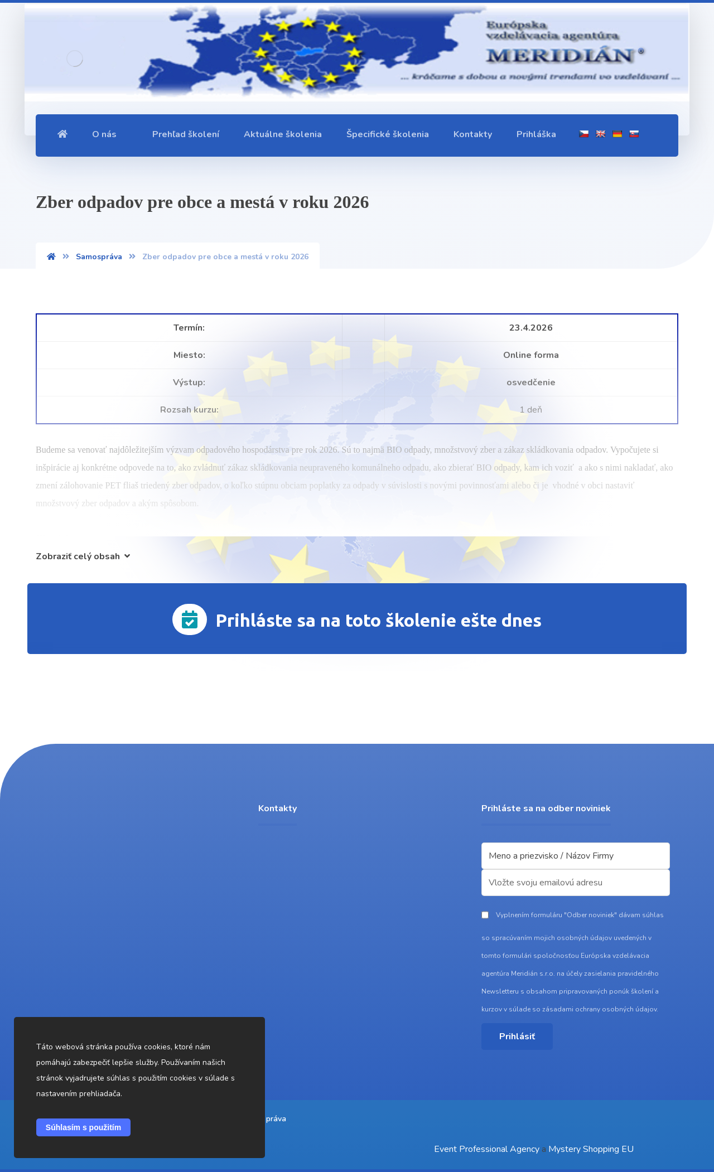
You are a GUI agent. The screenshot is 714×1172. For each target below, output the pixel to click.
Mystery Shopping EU (591, 1149)
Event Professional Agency (486, 1149)
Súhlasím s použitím (83, 1127)
